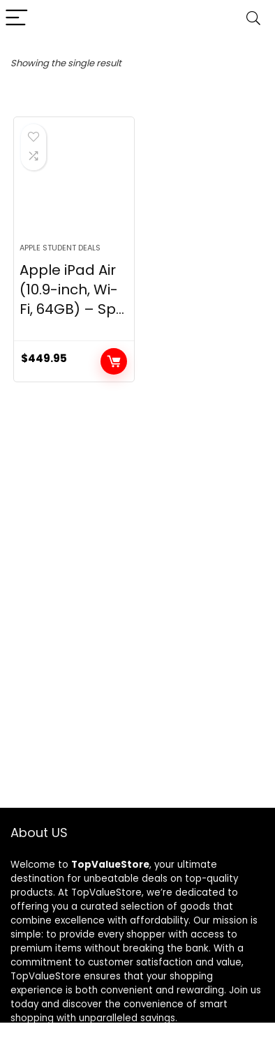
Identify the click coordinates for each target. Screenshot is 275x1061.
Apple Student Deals (60, 247)
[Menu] (17, 18)
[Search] (253, 18)
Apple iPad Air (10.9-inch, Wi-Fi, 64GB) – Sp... (72, 289)
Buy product (113, 361)
